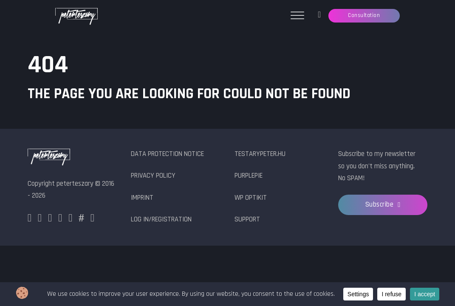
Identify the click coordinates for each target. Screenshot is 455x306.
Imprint (142, 197)
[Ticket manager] (319, 16)
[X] (50, 219)
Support (247, 219)
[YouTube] (92, 219)
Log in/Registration (161, 219)
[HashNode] (81, 219)
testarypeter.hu (260, 154)
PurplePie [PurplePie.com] (249, 175)
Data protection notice (167, 154)
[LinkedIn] (60, 219)
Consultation (364, 15)
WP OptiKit (251, 197)
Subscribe (383, 204)
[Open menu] (297, 15)
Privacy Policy (153, 175)
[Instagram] (40, 219)
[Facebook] (29, 219)
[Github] (70, 219)
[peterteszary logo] (49, 157)
